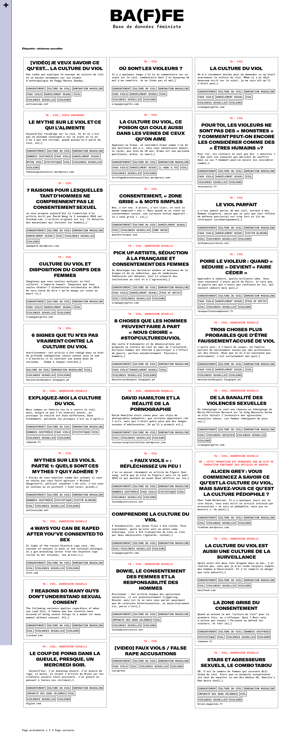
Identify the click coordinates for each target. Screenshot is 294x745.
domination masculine (88, 88)
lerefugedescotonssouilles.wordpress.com (141, 177)
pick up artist (170, 292)
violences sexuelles (41, 99)
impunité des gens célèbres (132, 619)
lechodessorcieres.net (213, 242)
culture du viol (59, 88)
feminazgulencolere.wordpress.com (50, 171)
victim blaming (256, 233)
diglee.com (33, 703)
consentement (36, 88)
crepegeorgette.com (125, 103)
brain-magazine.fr (210, 703)
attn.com (32, 572)
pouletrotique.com (124, 234)
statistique (53, 161)
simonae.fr (33, 441)
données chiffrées (39, 156)
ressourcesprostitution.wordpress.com (139, 442)
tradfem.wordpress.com (213, 527)
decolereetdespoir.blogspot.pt (133, 379)
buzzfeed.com (206, 589)
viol (78, 94)
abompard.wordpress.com (42, 245)
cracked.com (34, 635)
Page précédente (33, 730)
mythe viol (34, 161)
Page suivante (64, 730)
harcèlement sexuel (58, 94)
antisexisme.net (37, 103)
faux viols (34, 94)
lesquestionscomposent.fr (215, 311)
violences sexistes (220, 434)
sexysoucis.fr (207, 186)
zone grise (160, 230)
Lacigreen (118, 670)
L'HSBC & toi (169, 167)
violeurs (64, 99)
